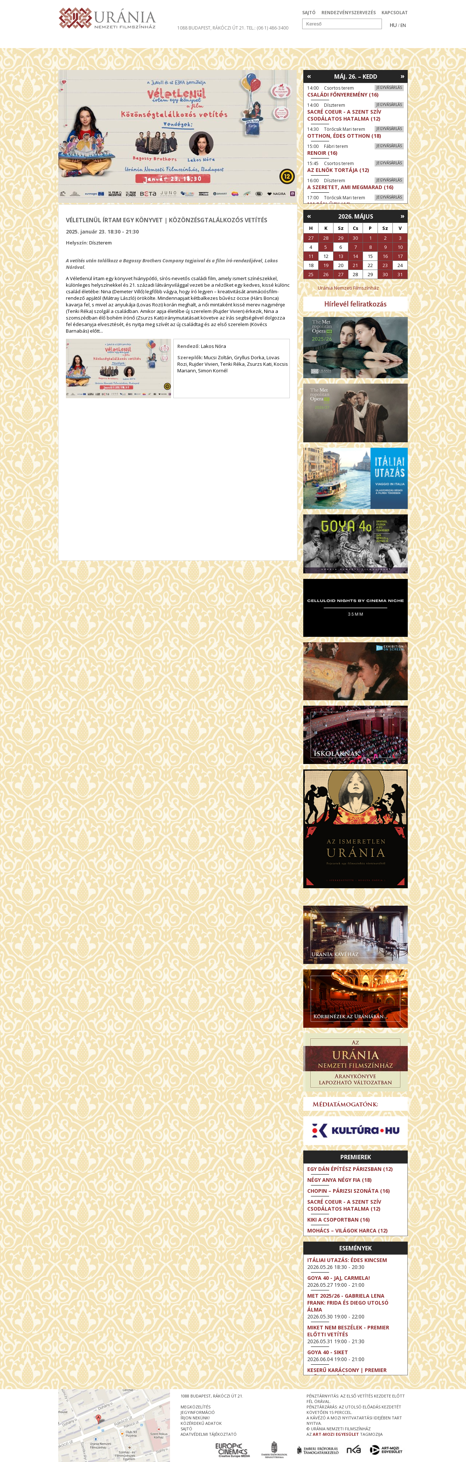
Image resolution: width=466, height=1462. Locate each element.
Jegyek (358, 42)
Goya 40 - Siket (327, 1352)
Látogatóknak (246, 42)
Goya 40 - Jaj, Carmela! (338, 1277)
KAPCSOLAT (395, 12)
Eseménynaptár (310, 42)
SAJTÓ (309, 12)
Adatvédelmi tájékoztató (209, 1434)
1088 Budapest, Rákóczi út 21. (211, 28)
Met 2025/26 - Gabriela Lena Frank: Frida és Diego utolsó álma (347, 1302)
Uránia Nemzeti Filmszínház (348, 288)
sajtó (186, 1428)
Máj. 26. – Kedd (355, 76)
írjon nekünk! (195, 1417)
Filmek (75, 42)
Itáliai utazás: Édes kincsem (347, 1260)
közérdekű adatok (201, 1423)
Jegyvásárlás (389, 87)
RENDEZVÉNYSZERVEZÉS (348, 12)
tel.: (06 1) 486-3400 (267, 28)
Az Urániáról (186, 42)
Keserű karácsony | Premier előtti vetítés (347, 1373)
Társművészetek (125, 42)
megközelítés (195, 1407)
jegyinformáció (198, 1412)
